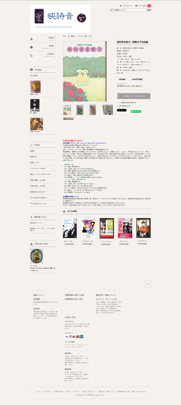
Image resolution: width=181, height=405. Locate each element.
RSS (138, 391)
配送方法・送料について (107, 391)
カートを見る (144, 6)
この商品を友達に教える (127, 102)
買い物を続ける (124, 106)
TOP (64, 36)
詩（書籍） (72, 36)
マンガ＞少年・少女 (85, 36)
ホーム (38, 391)
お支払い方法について (89, 391)
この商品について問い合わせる (133, 96)
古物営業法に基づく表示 (74, 299)
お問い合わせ (59, 391)
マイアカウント (127, 6)
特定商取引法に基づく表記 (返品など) (129, 86)
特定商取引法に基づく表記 (126, 391)
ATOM (143, 391)
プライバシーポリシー (72, 391)
